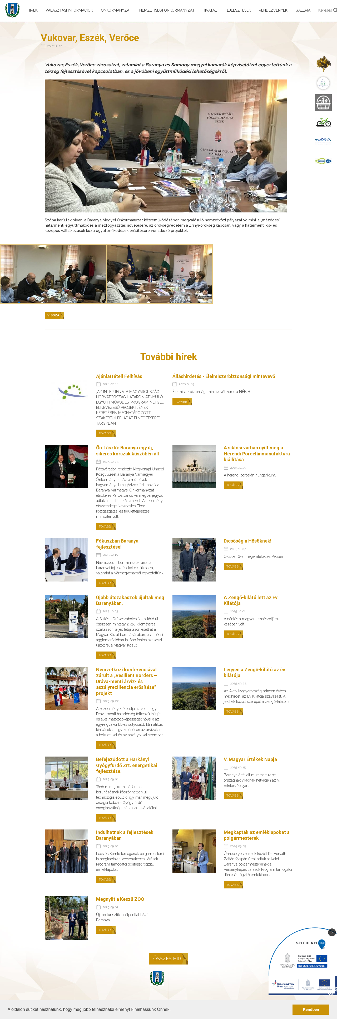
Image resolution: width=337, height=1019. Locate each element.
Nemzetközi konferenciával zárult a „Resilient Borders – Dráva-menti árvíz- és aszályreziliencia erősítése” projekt (126, 681)
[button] (172, 1010)
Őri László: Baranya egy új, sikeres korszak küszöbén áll (127, 450)
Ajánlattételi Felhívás (119, 376)
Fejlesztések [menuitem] (238, 10)
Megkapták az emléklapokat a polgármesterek (257, 835)
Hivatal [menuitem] (209, 10)
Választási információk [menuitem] (69, 10)
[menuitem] (323, 63)
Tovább (105, 433)
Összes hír (167, 958)
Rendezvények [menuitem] (273, 10)
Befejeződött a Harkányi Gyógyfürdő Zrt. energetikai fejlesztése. (126, 765)
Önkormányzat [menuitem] (116, 10)
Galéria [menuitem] (302, 10)
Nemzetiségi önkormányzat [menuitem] (167, 10)
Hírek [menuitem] (32, 10)
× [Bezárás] (332, 932)
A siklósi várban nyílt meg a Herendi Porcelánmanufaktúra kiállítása (257, 453)
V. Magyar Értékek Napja (250, 759)
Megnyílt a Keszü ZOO (120, 899)
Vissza (53, 315)
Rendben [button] (311, 1009)
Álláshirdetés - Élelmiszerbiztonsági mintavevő (223, 376)
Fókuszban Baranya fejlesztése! (117, 544)
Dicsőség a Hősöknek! (247, 541)
